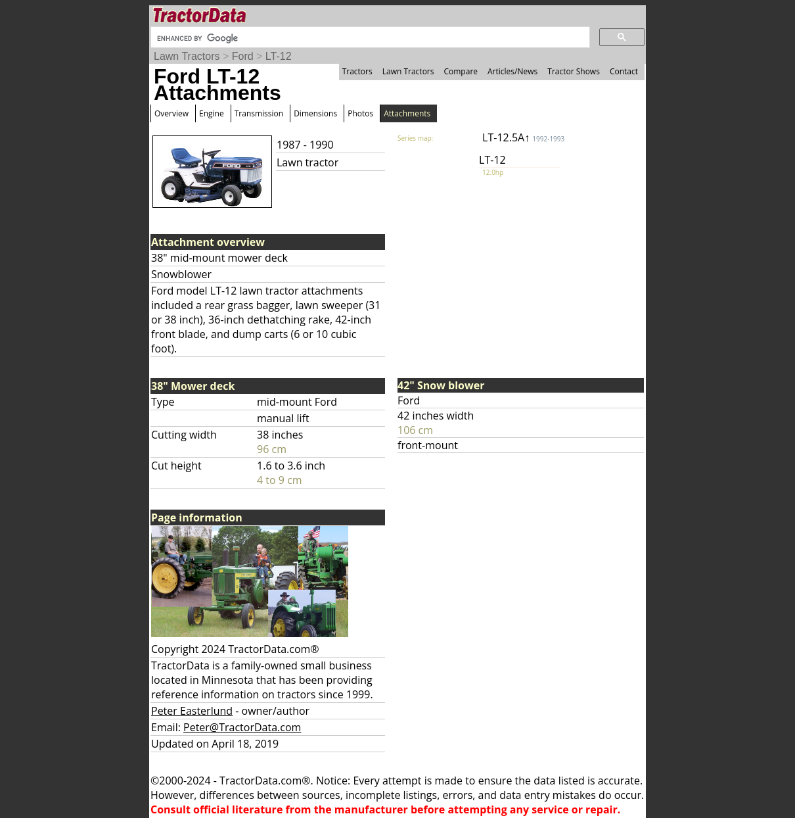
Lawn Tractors (186, 56)
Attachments (407, 113)
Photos (360, 113)
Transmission (259, 113)
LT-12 (278, 56)
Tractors (357, 71)
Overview (171, 113)
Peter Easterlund (192, 711)
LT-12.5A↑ (523, 137)
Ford (243, 56)
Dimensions (315, 113)
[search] (369, 38)
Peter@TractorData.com (242, 727)
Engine (211, 113)
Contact (624, 71)
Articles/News (512, 71)
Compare (460, 71)
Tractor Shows (573, 71)
